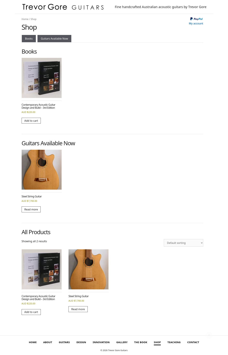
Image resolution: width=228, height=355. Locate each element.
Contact (193, 342)
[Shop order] (183, 243)
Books (29, 38)
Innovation (101, 342)
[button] (209, 335)
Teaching (174, 342)
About (47, 342)
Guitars (64, 342)
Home (25, 19)
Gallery (121, 342)
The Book (140, 342)
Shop (157, 342)
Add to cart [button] (31, 121)
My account (196, 23)
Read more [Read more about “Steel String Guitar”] (31, 209)
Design (81, 342)
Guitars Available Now (54, 38)
